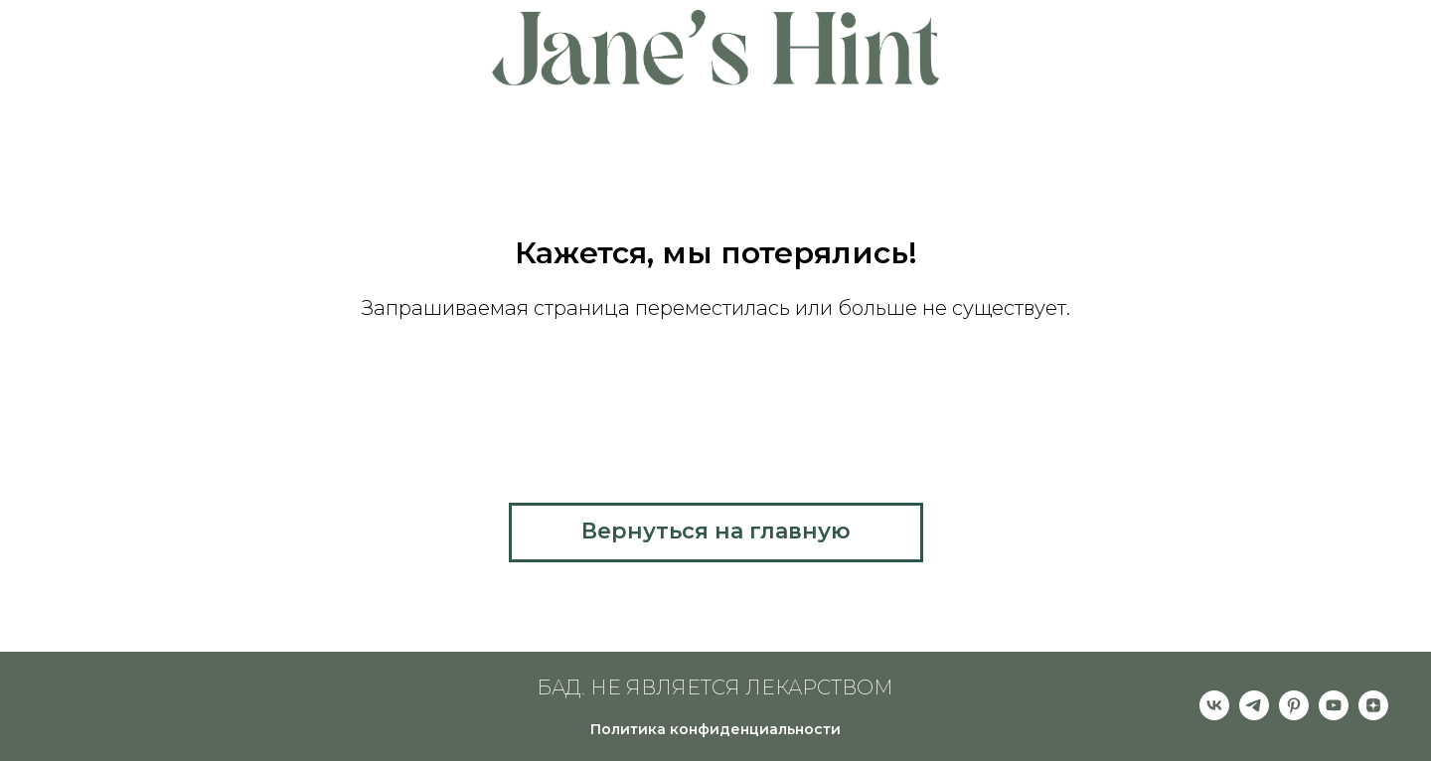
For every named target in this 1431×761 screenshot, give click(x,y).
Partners (1079, 40)
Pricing (252, 40)
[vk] (1214, 714)
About (164, 40)
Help (173, 59)
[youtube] (1334, 714)
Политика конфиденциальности (715, 729)
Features (351, 40)
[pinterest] (1294, 714)
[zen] (1373, 714)
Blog (1258, 40)
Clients (1177, 40)
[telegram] (1254, 714)
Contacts (1254, 59)
